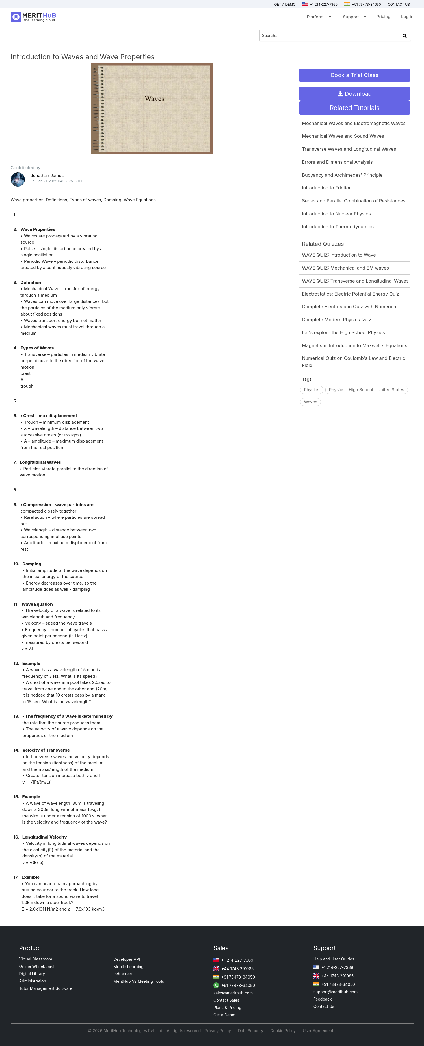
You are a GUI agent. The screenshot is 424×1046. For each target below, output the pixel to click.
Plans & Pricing (227, 1007)
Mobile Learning (128, 966)
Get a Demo (285, 4)
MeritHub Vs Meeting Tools (138, 981)
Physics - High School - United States (366, 389)
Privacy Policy (218, 1030)
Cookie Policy (283, 1030)
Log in (407, 16)
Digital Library (32, 973)
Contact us (399, 4)
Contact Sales (226, 1000)
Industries (122, 973)
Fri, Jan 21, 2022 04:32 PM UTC (56, 181)
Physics (311, 389)
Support (354, 18)
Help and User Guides (333, 959)
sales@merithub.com (233, 992)
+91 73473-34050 (362, 4)
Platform (318, 18)
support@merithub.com (335, 991)
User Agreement (318, 1030)
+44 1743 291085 (233, 968)
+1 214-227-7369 (320, 4)
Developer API (126, 959)
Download (354, 93)
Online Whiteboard (36, 966)
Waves (310, 401)
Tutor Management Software (45, 988)
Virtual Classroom (35, 959)
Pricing (383, 16)
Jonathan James (47, 175)
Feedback (322, 999)
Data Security (251, 1030)
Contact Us (323, 1006)
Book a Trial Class (354, 75)
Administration (32, 981)
